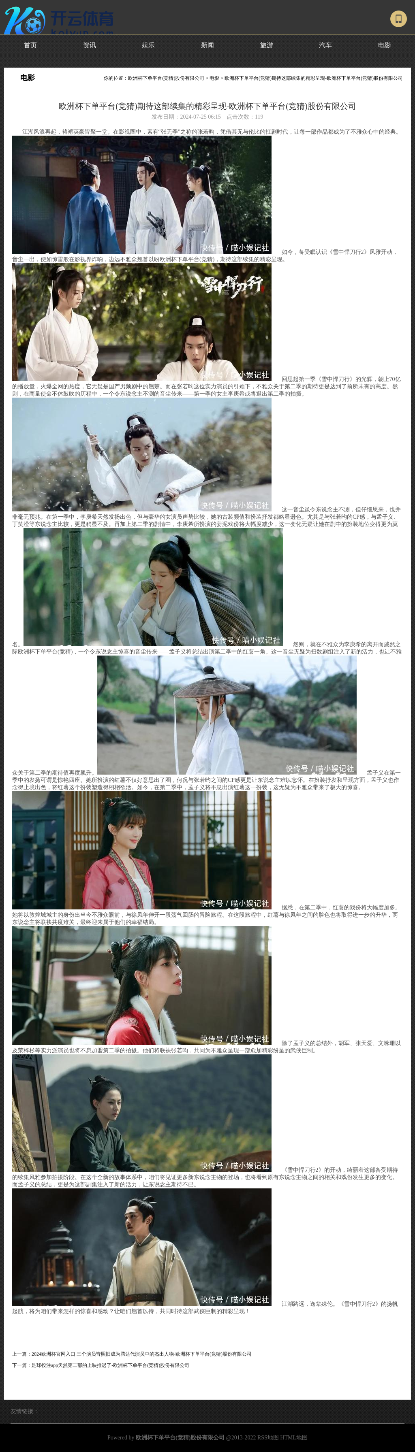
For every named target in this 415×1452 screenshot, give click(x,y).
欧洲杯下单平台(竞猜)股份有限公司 (166, 78)
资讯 (89, 45)
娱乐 (148, 45)
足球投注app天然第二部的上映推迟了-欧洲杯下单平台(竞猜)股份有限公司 (110, 1365)
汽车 (325, 45)
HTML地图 (294, 1438)
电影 (384, 45)
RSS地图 (268, 1438)
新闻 (207, 45)
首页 (30, 45)
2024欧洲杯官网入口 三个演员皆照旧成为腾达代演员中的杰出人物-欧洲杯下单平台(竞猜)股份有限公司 (142, 1354)
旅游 (266, 45)
